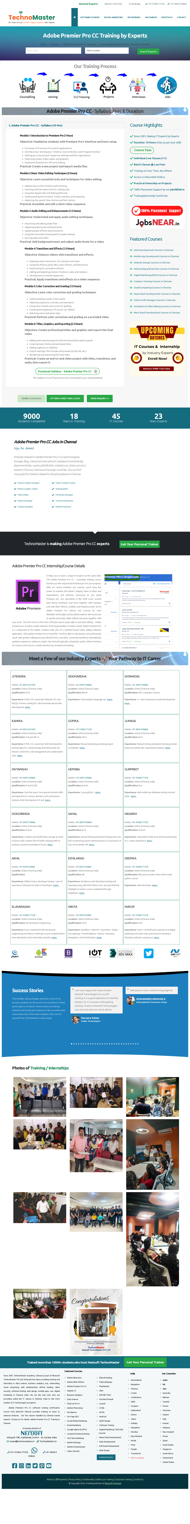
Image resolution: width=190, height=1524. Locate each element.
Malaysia (166, 1427)
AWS (101, 1391)
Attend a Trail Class (113, 4)
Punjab (134, 1449)
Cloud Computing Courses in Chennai (152, 287)
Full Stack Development (109, 1446)
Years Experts (158, 421)
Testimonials (88, 1479)
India (165, 1380)
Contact (181, 17)
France (165, 1406)
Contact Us (138, 1479)
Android (102, 1416)
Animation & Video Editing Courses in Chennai (157, 306)
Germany (166, 1410)
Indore (134, 1415)
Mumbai (134, 1432)
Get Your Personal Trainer (139, 544)
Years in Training (74, 421)
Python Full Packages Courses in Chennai (154, 300)
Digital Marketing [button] (113, 17)
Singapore (167, 1449)
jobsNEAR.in (177, 189)
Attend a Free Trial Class (65, 398)
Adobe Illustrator (74, 1378)
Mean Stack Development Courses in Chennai (157, 294)
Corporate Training (123, 1479)
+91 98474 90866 (140, 729)
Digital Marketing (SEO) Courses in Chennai (155, 275)
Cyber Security (73, 1451)
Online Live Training (104, 1479)
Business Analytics (75, 1395)
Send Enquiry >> (100, 398)
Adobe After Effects (75, 1382)
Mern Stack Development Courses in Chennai (157, 312)
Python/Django (105, 1382)
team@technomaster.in (22, 1441)
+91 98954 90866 (177, 4)
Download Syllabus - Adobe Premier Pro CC (67, 371)
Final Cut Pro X (73, 1404)
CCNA (101, 1408)
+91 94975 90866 (83, 685)
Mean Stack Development (110, 1437)
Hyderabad (136, 1410)
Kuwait (166, 1423)
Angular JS (71, 1391)
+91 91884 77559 (155, 4)
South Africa (168, 1453)
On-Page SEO (73, 1416)
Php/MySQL (104, 1386)
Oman (165, 1436)
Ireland (166, 1415)
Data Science (72, 1399)
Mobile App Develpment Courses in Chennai (156, 256)
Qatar (165, 1440)
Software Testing (106, 1425)
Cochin (134, 1393)
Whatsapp (134, 4)
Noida (133, 1440)
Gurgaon (134, 1406)
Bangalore (135, 1384)
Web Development (107, 1442)
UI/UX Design (104, 1421)
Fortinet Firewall (106, 1399)
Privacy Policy (75, 1479)
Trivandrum (136, 1453)
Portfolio (166, 17)
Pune (133, 1445)
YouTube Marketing (75, 1438)
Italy (164, 1419)
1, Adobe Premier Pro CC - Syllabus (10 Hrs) (35, 125)
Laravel (102, 1404)
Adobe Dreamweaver (76, 1447)
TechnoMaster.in (48, 1441)
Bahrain (166, 1397)
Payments (62, 1479)
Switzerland (168, 1458)
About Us (51, 1479)
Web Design (104, 1450)
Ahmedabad (136, 1380)
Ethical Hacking (105, 1378)
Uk (164, 1384)
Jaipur (133, 1419)
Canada (166, 1402)
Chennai (134, 1389)
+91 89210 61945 (27, 685)
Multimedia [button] (151, 17)
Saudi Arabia (168, 1445)
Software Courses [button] (89, 17)
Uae (164, 1389)
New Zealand (168, 1432)
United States (168, 1462)
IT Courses (116, 421)
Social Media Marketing (77, 1421)
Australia (166, 1393)
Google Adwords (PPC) (77, 1429)
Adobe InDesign (74, 1442)
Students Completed (31, 421)
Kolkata (134, 1423)
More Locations (137, 1458)
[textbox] (53, 50)
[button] (71, 1044)
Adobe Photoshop (75, 1408)
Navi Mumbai (136, 1436)
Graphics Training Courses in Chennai (153, 281)
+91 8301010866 (27, 867)
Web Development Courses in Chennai (153, 250)
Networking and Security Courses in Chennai (156, 269)
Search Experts (148, 51)
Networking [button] (134, 17)
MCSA (101, 1412)
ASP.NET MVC (105, 1395)
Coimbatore (136, 1397)
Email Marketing (74, 1425)
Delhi (133, 1402)
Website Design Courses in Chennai (152, 262)
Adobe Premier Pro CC (77, 1386)
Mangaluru (135, 1427)
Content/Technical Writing (78, 1434)
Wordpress (72, 1412)
